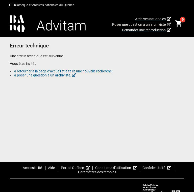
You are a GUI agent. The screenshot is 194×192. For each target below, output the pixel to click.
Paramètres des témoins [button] (97, 172)
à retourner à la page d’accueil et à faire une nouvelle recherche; (63, 71)
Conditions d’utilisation (117, 168)
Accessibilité (33, 168)
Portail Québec (77, 168)
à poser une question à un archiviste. (45, 75)
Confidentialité (158, 168)
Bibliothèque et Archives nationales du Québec (41, 5)
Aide (52, 168)
